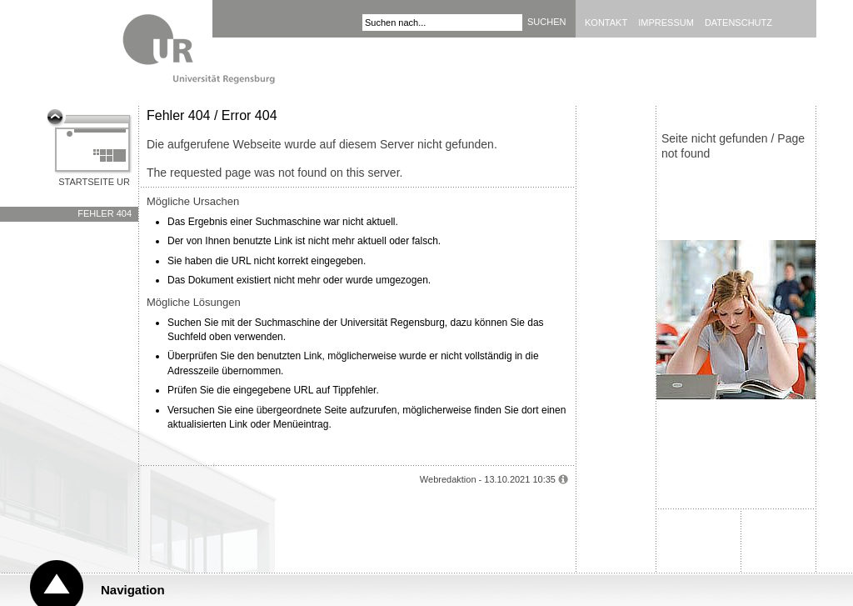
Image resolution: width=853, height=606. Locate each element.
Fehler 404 (104, 213)
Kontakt (606, 23)
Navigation (133, 590)
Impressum (666, 23)
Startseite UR (94, 182)
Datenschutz (738, 23)
